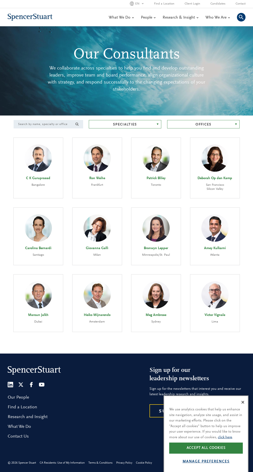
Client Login (192, 3)
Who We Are (217, 17)
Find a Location (164, 3)
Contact (241, 3)
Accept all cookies (206, 456)
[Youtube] (41, 384)
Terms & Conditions (100, 462)
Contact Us (18, 436)
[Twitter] (21, 384)
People (148, 17)
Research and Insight (28, 417)
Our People (18, 397)
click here (225, 445)
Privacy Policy (124, 462)
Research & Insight (180, 17)
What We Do (121, 17)
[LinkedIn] (10, 384)
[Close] (243, 410)
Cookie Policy (144, 462)
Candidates (217, 3)
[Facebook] (31, 384)
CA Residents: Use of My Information (62, 462)
